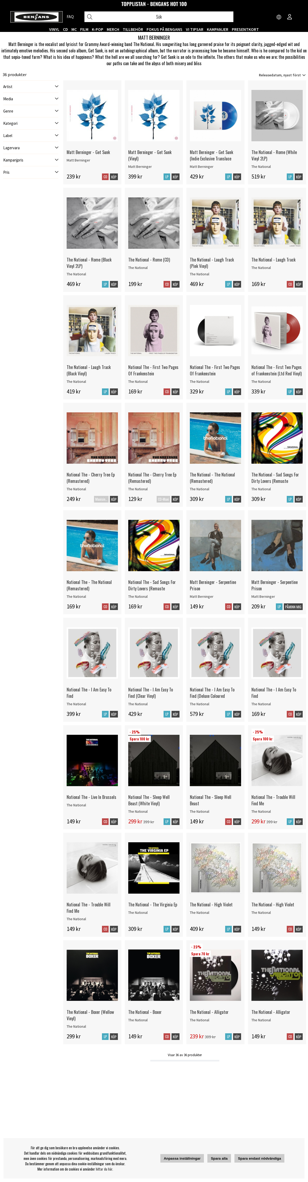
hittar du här (104, 1169)
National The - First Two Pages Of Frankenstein (153, 373)
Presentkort (245, 29)
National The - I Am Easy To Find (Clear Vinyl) (150, 696)
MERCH (113, 29)
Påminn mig (293, 610)
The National (261, 170)
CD (65, 29)
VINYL (54, 29)
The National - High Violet (211, 908)
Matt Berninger (78, 163)
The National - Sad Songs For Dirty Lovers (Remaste (275, 481)
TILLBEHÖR (133, 29)
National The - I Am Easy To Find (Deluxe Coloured (212, 696)
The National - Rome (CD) (149, 263)
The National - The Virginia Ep (152, 908)
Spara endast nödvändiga (259, 1158)
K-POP (97, 29)
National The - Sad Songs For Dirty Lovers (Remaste (152, 588)
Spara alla (219, 1158)
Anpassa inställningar (182, 1158)
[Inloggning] (289, 17)
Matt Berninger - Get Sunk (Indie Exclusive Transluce (211, 158)
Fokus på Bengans (164, 29)
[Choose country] (279, 17)
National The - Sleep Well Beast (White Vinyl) (149, 803)
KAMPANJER (217, 29)
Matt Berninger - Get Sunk (88, 155)
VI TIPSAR (194, 29)
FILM (84, 29)
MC (74, 29)
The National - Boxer (145, 1015)
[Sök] (158, 16)
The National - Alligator (209, 1015)
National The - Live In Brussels (91, 800)
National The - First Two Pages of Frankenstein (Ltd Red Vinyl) (276, 373)
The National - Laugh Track (273, 263)
